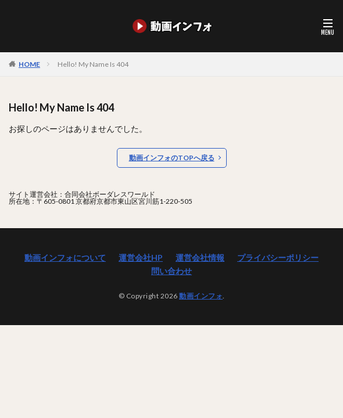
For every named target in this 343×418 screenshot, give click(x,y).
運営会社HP (141, 257)
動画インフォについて (65, 257)
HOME (29, 63)
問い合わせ (171, 271)
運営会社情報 (200, 257)
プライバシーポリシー (278, 257)
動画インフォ (201, 295)
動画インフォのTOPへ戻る (172, 157)
